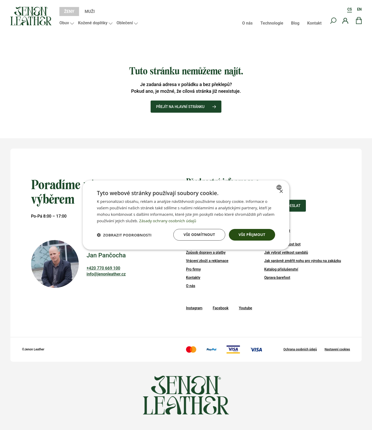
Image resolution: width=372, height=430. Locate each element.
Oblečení (125, 22)
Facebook (221, 308)
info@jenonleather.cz (106, 274)
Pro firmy (193, 269)
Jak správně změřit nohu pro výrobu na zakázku (302, 261)
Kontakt (314, 23)
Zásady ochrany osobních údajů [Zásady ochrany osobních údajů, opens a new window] (167, 220)
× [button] (281, 192)
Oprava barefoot (277, 277)
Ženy (69, 11)
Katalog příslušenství (281, 269)
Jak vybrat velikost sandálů (286, 252)
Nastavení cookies (337, 349)
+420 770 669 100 (103, 268)
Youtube (245, 308)
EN (359, 9)
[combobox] (279, 187)
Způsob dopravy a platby (206, 252)
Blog (295, 23)
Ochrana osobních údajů (300, 349)
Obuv (64, 22)
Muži (90, 11)
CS (349, 9)
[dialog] (186, 215)
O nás (247, 23)
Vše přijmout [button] (252, 234)
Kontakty (193, 277)
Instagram (194, 308)
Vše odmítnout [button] (199, 234)
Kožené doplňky (92, 22)
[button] (124, 235)
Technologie (271, 23)
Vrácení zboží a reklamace (207, 261)
